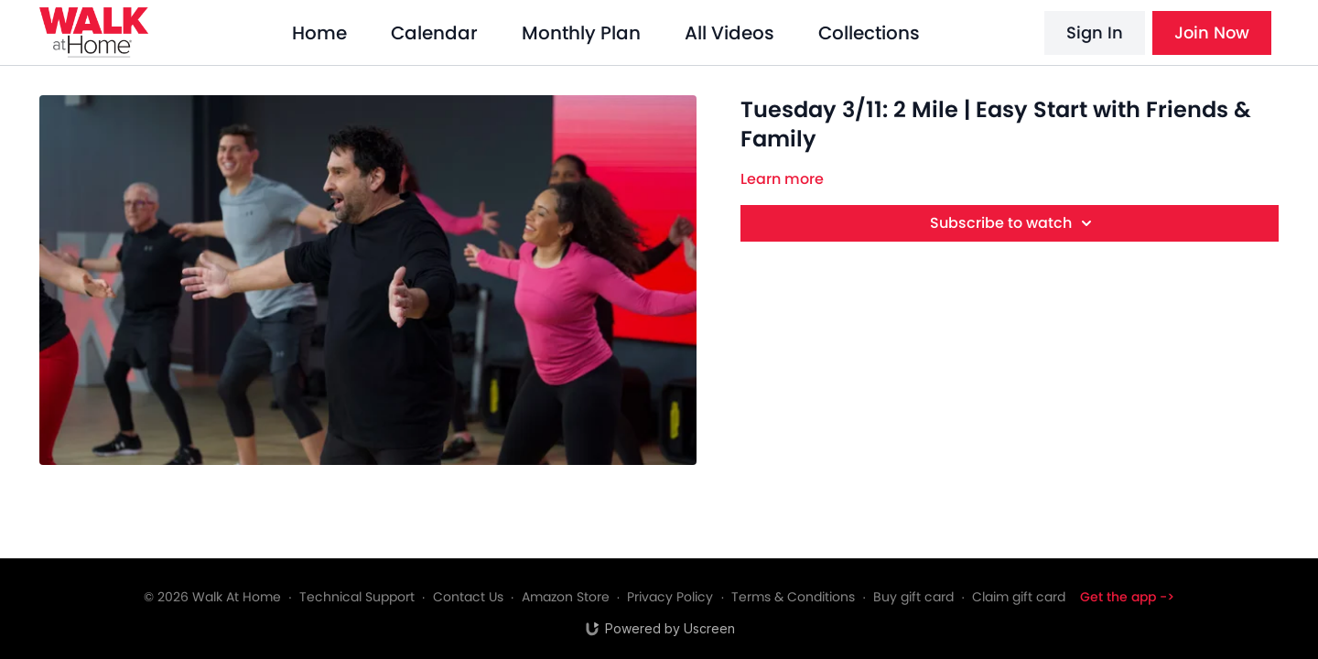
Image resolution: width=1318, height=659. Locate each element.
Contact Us (468, 597)
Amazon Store (566, 597)
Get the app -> (1127, 597)
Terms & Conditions (793, 597)
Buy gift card (913, 597)
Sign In (1094, 32)
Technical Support (357, 597)
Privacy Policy (670, 597)
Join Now (1211, 32)
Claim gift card (1018, 597)
